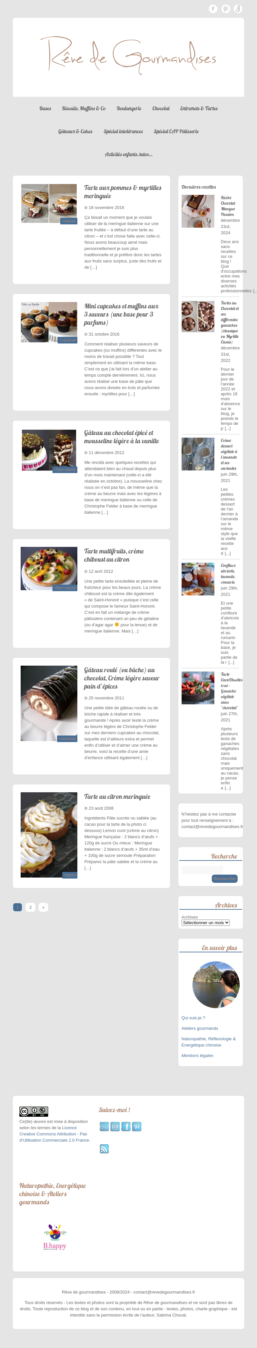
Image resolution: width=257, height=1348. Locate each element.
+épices (69, 221)
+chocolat (67, 738)
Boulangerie (129, 108)
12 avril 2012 (101, 571)
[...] (228, 428)
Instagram (238, 8)
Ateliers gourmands (200, 1028)
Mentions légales (198, 1055)
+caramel (67, 340)
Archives (190, 917)
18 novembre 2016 (106, 207)
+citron (70, 875)
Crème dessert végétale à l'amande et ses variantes (229, 454)
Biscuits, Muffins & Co (84, 108)
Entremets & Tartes (199, 108)
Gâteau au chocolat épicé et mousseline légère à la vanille (121, 436)
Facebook (213, 8)
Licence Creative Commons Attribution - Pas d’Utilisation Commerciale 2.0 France (54, 1134)
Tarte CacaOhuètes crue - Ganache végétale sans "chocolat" (232, 691)
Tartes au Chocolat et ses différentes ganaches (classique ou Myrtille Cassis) (230, 322)
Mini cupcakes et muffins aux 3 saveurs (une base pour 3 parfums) (121, 314)
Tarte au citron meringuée (117, 796)
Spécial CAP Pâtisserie (176, 131)
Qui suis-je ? (194, 1017)
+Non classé (65, 469)
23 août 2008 (101, 808)
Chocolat (160, 108)
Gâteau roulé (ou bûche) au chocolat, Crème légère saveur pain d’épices (122, 678)
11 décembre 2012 (106, 452)
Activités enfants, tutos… (128, 154)
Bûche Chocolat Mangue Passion (228, 206)
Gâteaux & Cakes (75, 131)
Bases (45, 108)
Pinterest (225, 8)
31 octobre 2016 (104, 334)
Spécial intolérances (123, 131)
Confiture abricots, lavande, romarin (228, 574)
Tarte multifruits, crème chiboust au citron (114, 555)
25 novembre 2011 (106, 697)
